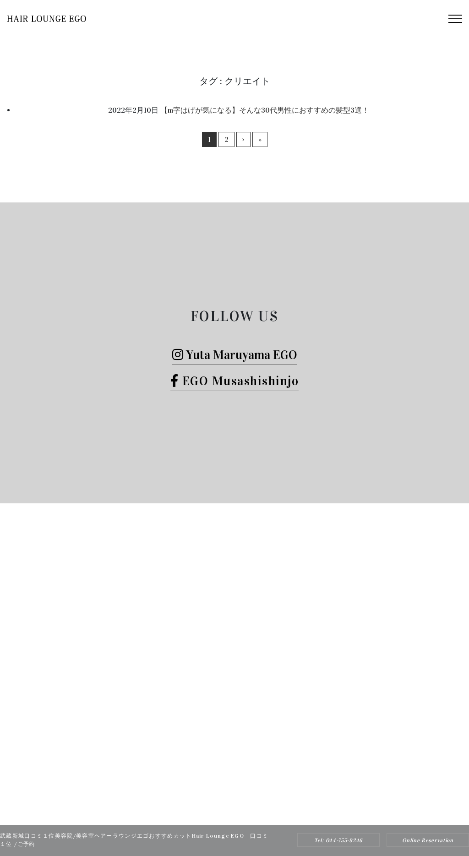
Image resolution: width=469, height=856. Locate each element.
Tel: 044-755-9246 (338, 840)
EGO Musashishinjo (234, 380)
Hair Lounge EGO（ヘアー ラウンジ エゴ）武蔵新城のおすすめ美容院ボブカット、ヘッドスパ (222, 809)
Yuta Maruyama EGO (234, 354)
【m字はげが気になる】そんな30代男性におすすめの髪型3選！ (264, 110)
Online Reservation (427, 840)
